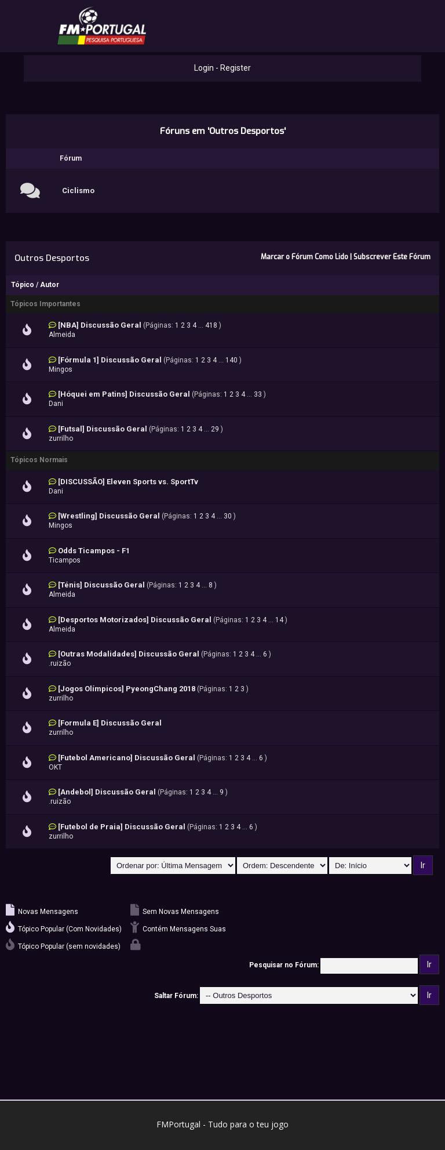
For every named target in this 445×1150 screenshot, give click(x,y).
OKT (55, 767)
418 (211, 325)
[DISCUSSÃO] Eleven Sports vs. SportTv (128, 481)
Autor (49, 285)
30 (228, 516)
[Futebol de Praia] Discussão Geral (121, 826)
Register (235, 67)
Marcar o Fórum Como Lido (304, 257)
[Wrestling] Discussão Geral (109, 515)
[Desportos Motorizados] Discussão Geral (134, 619)
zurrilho (61, 438)
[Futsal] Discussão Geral (102, 429)
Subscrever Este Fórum (392, 257)
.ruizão (60, 663)
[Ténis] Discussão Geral (101, 585)
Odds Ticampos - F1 (94, 550)
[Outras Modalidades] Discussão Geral (128, 654)
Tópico (22, 285)
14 (279, 620)
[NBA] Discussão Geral (99, 325)
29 (215, 429)
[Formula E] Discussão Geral (110, 723)
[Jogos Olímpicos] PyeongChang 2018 (126, 688)
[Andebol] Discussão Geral (107, 792)
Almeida (62, 335)
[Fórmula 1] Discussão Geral (110, 359)
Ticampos (65, 560)
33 (258, 394)
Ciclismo (78, 190)
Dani (56, 404)
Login (204, 67)
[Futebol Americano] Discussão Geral (126, 757)
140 (231, 360)
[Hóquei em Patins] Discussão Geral (124, 394)
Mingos (60, 369)
